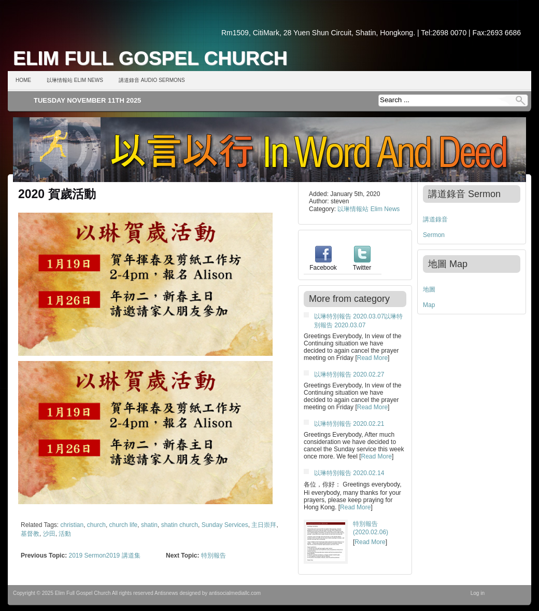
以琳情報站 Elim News (75, 80)
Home (23, 80)
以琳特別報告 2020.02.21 (349, 423)
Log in (478, 593)
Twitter (362, 264)
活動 (65, 533)
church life (123, 525)
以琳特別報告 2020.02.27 (349, 374)
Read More (372, 358)
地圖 (429, 289)
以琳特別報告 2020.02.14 (349, 473)
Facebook (323, 264)
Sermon (434, 235)
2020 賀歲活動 (57, 194)
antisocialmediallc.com (235, 593)
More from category (349, 299)
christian (72, 525)
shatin (149, 525)
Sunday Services (225, 525)
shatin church (179, 525)
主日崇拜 (263, 525)
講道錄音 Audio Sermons (152, 80)
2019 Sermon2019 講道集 (104, 555)
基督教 (30, 533)
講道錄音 (435, 219)
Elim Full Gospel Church (150, 58)
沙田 (49, 533)
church (96, 525)
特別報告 (213, 555)
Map (429, 305)
